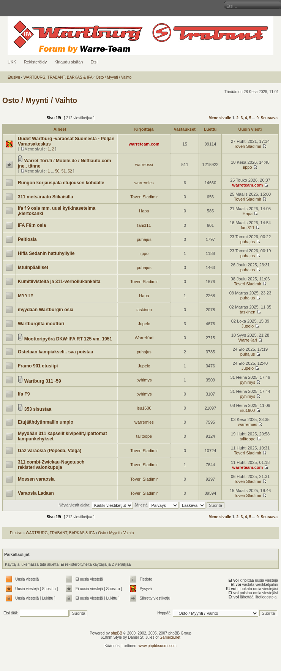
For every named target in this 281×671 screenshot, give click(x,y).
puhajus (144, 239)
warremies (144, 182)
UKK (12, 62)
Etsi (93, 62)
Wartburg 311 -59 (42, 381)
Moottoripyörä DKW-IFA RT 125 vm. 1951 (68, 339)
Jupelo (144, 323)
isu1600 (144, 408)
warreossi (144, 164)
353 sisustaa (37, 409)
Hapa (144, 211)
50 (57, 171)
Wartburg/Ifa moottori (41, 323)
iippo (247, 167)
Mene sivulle (219, 118)
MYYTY (25, 295)
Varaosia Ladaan (36, 493)
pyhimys (144, 380)
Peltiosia (27, 239)
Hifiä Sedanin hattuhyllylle (46, 253)
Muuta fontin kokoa (5, 5)
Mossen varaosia (36, 479)
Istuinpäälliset (33, 267)
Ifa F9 (24, 394)
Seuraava (269, 118)
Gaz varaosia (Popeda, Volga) (49, 450)
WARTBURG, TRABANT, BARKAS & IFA (58, 77)
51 (64, 171)
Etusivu (14, 77)
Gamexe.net (169, 637)
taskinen (144, 309)
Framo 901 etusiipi (38, 366)
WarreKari (144, 338)
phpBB (116, 633)
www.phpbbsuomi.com (158, 646)
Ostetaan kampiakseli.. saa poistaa (55, 351)
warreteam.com (144, 144)
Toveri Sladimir (247, 146)
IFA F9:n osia (32, 225)
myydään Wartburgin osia (45, 309)
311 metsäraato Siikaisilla (45, 196)
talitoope (144, 436)
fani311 (144, 225)
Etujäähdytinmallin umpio (45, 422)
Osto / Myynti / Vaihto (113, 77)
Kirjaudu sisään (68, 62)
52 (70, 171)
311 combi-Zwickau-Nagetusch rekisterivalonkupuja (51, 464)
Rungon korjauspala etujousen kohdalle (61, 182)
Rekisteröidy (35, 62)
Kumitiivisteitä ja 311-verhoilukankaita (59, 281)
